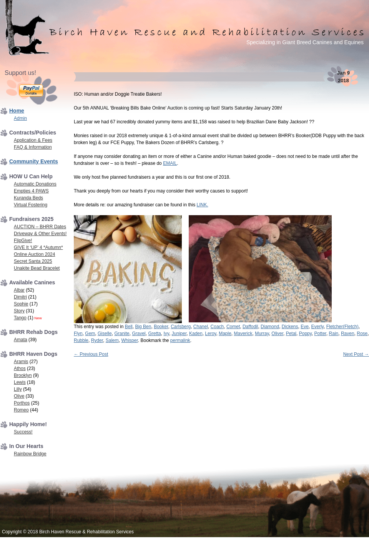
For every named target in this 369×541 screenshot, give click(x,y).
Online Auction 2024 (34, 254)
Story (19, 311)
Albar (19, 290)
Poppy (305, 333)
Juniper (179, 333)
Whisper (129, 340)
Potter (320, 333)
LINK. (202, 204)
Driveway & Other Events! (40, 233)
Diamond (270, 326)
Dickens (290, 326)
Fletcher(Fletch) (342, 326)
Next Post (356, 354)
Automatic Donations (35, 184)
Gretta (154, 333)
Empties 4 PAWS (31, 191)
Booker (161, 326)
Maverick (243, 333)
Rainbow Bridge (30, 453)
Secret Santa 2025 (33, 261)
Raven (347, 333)
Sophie (21, 304)
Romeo (21, 410)
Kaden (196, 333)
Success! (23, 432)
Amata (20, 339)
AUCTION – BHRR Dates (40, 226)
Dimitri (20, 297)
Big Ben (143, 326)
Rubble (81, 340)
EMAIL (170, 163)
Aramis (21, 361)
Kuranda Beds (28, 198)
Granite (121, 333)
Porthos (22, 403)
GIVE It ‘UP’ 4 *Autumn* (38, 247)
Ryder (97, 340)
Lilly (18, 389)
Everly (317, 326)
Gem (90, 333)
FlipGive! (23, 240)
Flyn (78, 333)
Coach (217, 326)
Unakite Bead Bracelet (37, 268)
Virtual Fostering (30, 204)
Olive (19, 396)
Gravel (138, 333)
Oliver (277, 333)
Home (16, 111)
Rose (362, 333)
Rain (334, 333)
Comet (233, 326)
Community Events (33, 161)
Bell (129, 326)
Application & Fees (33, 140)
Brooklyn (23, 375)
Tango (20, 317)
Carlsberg (181, 326)
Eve (305, 326)
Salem (112, 340)
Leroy (210, 333)
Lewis (20, 382)
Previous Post (91, 354)
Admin (20, 118)
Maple (225, 333)
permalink (180, 340)
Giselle (105, 333)
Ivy (166, 333)
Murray (262, 333)
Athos (20, 368)
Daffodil (250, 326)
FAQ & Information (33, 147)
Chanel (200, 326)
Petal (291, 333)
